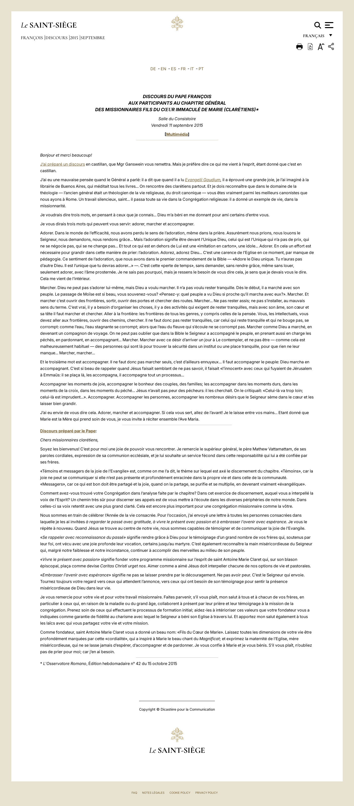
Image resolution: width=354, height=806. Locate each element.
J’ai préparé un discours (62, 164)
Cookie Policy (179, 792)
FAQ (134, 792)
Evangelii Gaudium (202, 179)
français (314, 37)
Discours (57, 37)
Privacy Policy (206, 792)
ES (173, 68)
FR (183, 68)
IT (192, 68)
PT (201, 68)
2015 (74, 37)
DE (153, 68)
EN (163, 68)
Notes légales (153, 792)
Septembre (93, 37)
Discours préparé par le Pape (67, 430)
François (32, 37)
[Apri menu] (328, 25)
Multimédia (177, 134)
